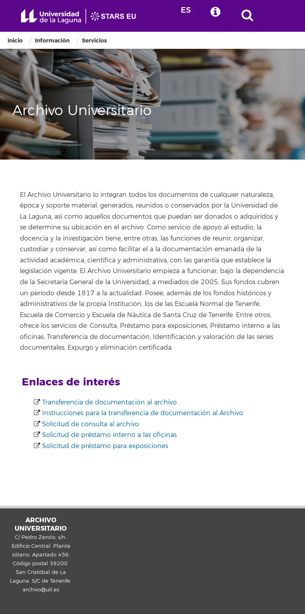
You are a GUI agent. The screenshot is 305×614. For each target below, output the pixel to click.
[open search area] (247, 16)
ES (186, 10)
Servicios (94, 40)
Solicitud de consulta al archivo (90, 424)
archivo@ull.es (41, 590)
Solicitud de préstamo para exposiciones (105, 446)
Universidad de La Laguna (81, 16)
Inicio (15, 40)
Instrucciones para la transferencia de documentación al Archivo (142, 413)
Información (52, 40)
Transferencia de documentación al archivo (109, 402)
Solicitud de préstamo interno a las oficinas (109, 435)
